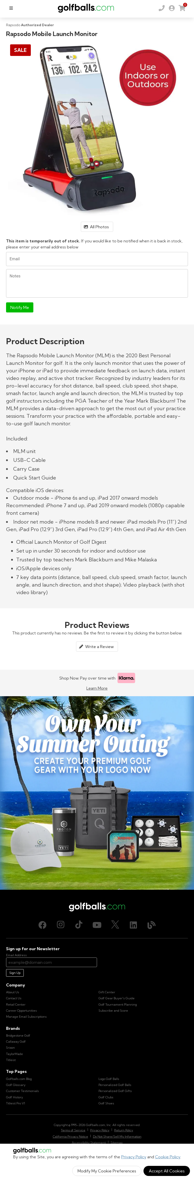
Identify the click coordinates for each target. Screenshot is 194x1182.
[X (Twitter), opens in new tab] (115, 925)
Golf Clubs (106, 1097)
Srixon (10, 1047)
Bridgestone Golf (18, 1035)
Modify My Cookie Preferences (107, 1170)
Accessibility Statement (89, 1142)
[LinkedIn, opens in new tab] (133, 925)
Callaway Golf (16, 1041)
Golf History (14, 1097)
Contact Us (13, 998)
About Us (12, 992)
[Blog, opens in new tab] (152, 925)
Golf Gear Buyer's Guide (117, 998)
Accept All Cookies (167, 1170)
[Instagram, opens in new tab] (61, 925)
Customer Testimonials (22, 1091)
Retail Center (16, 1004)
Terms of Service (73, 1130)
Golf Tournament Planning (118, 1004)
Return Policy (123, 1130)
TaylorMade (14, 1054)
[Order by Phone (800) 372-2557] (162, 8)
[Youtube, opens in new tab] (97, 925)
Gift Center (107, 992)
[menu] (11, 8)
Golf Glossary (16, 1085)
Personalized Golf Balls (115, 1085)
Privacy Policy (133, 1156)
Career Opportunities (21, 1010)
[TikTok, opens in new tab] (79, 925)
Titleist (11, 1060)
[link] (172, 8)
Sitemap (117, 1142)
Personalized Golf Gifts (115, 1091)
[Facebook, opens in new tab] (42, 925)
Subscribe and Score (113, 1010)
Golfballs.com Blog (19, 1079)
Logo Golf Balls (109, 1079)
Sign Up (14, 973)
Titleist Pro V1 (15, 1103)
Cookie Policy (167, 1156)
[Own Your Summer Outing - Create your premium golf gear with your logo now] (97, 793)
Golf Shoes (106, 1103)
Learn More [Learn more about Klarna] (97, 688)
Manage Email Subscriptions (26, 1016)
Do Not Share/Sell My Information (117, 1136)
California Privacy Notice (70, 1136)
